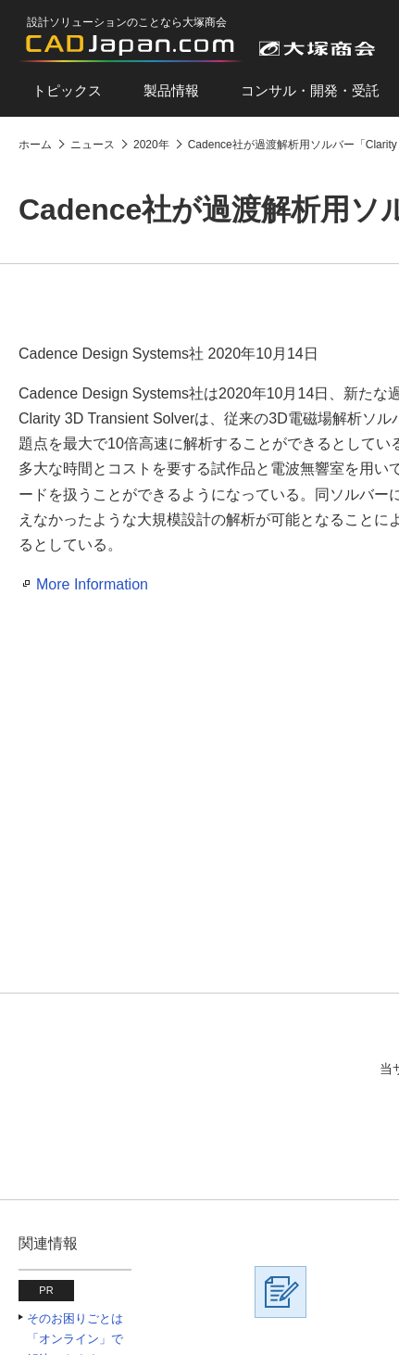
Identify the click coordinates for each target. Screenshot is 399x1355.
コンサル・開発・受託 (310, 90)
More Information (92, 584)
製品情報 (171, 90)
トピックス (67, 90)
